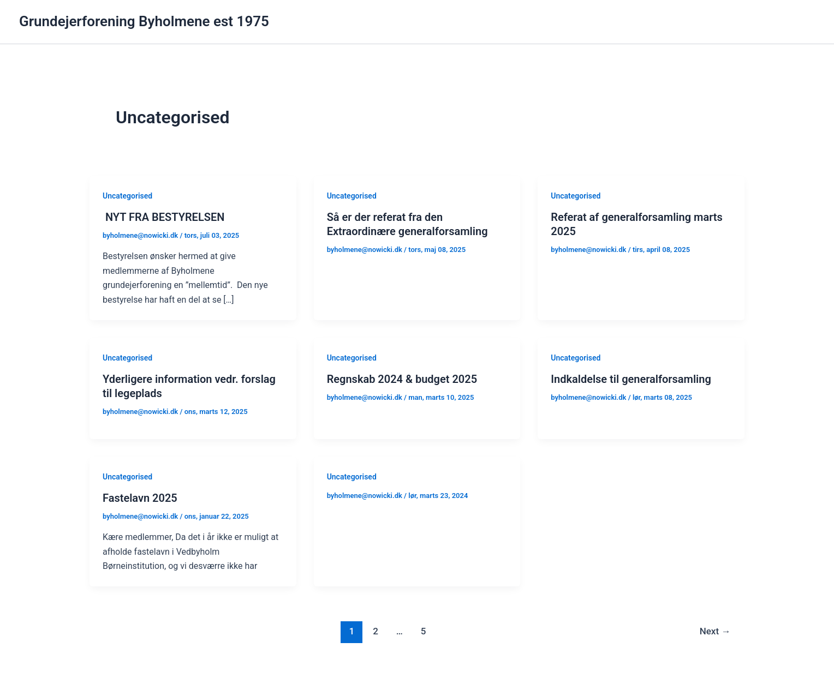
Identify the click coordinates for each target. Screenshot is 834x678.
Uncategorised (127, 195)
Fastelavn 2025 (140, 498)
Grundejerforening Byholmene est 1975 (144, 21)
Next (715, 631)
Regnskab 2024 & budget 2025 (402, 379)
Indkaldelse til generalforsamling (631, 379)
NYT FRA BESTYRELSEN (163, 217)
